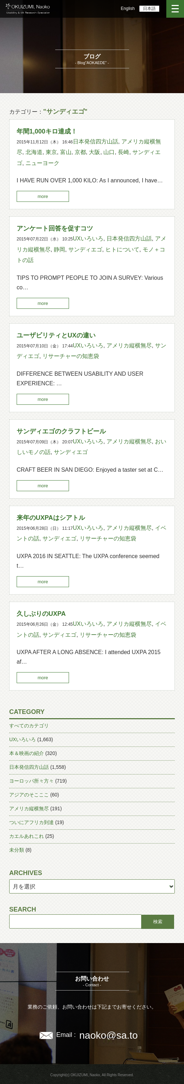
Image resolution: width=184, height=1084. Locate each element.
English (127, 8)
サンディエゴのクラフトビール (61, 431)
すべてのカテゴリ (29, 725)
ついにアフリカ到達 (31, 822)
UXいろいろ (88, 238)
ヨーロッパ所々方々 (31, 781)
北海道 (33, 152)
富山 (65, 152)
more (43, 196)
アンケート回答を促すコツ (55, 228)
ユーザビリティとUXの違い (56, 335)
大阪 (94, 152)
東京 (51, 152)
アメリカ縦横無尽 (129, 345)
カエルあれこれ (26, 836)
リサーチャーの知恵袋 (70, 356)
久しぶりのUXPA (41, 613)
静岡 (59, 249)
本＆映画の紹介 (26, 753)
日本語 (149, 8)
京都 (80, 152)
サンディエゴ (85, 249)
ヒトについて (122, 249)
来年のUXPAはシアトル (51, 517)
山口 (109, 152)
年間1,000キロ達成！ (47, 131)
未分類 (16, 850)
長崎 (123, 152)
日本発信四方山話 (95, 141)
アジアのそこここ (29, 795)
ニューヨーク (42, 163)
